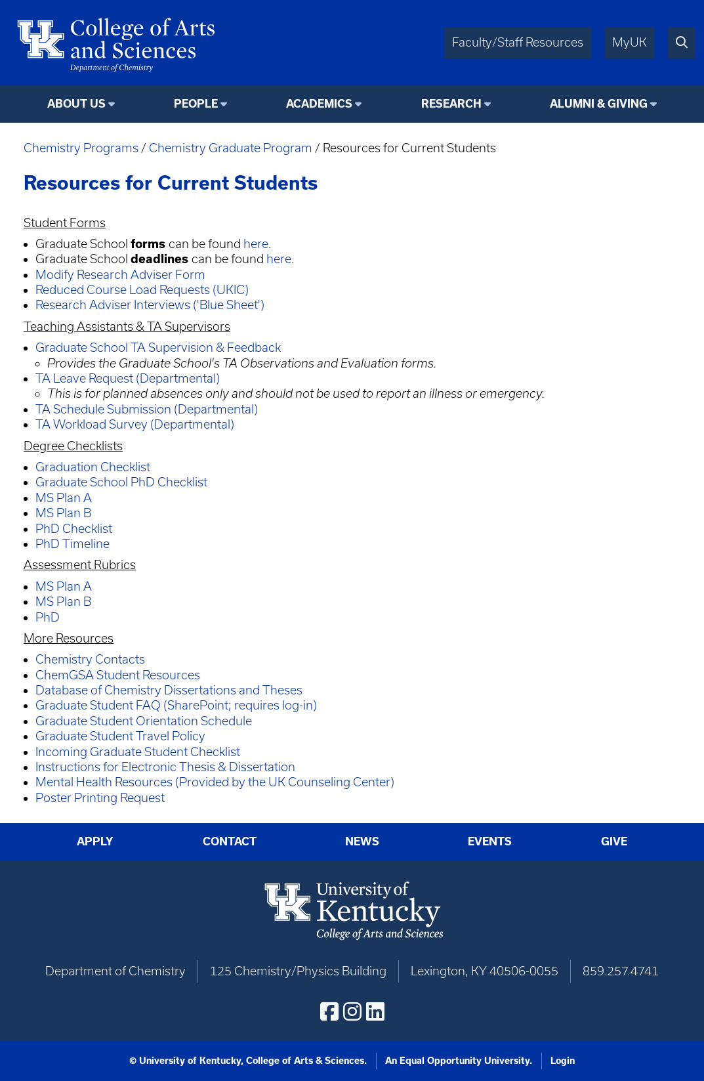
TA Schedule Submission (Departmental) (146, 409)
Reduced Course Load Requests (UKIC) (142, 290)
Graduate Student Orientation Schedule (143, 721)
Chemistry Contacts (90, 659)
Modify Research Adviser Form (120, 275)
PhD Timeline (72, 544)
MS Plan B (63, 513)
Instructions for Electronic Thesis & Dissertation (165, 767)
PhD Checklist (73, 529)
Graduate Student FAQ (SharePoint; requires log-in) (176, 705)
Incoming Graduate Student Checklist (137, 752)
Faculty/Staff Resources (517, 42)
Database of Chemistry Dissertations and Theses (168, 690)
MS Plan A (63, 498)
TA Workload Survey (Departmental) (134, 424)
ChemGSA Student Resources (117, 675)
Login (562, 1060)
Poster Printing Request (100, 798)
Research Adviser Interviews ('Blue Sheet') (149, 305)
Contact (230, 841)
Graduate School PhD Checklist (121, 482)
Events (490, 841)
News (362, 841)
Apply (95, 841)
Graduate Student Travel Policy (120, 736)
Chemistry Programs (81, 148)
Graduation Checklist (92, 467)
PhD (47, 617)
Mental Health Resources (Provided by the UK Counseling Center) (214, 782)
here (255, 244)
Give (614, 841)
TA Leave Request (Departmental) (127, 378)
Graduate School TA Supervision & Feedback (158, 347)
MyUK (629, 42)
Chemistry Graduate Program (230, 148)
